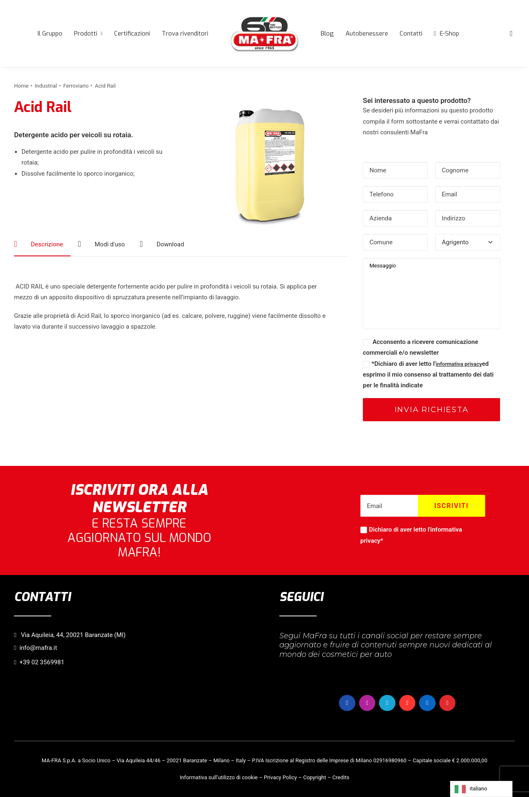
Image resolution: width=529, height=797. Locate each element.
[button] (511, 33)
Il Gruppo (50, 33)
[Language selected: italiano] (481, 789)
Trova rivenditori (185, 33)
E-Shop (449, 33)
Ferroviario (75, 86)
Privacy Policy (280, 777)
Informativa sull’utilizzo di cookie (219, 777)
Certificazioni (132, 33)
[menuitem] (50, 33)
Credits (340, 777)
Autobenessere (367, 33)
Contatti (411, 33)
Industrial (46, 86)
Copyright (314, 777)
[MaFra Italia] (264, 33)
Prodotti (88, 33)
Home (21, 86)
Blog (327, 33)
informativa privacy (459, 364)
